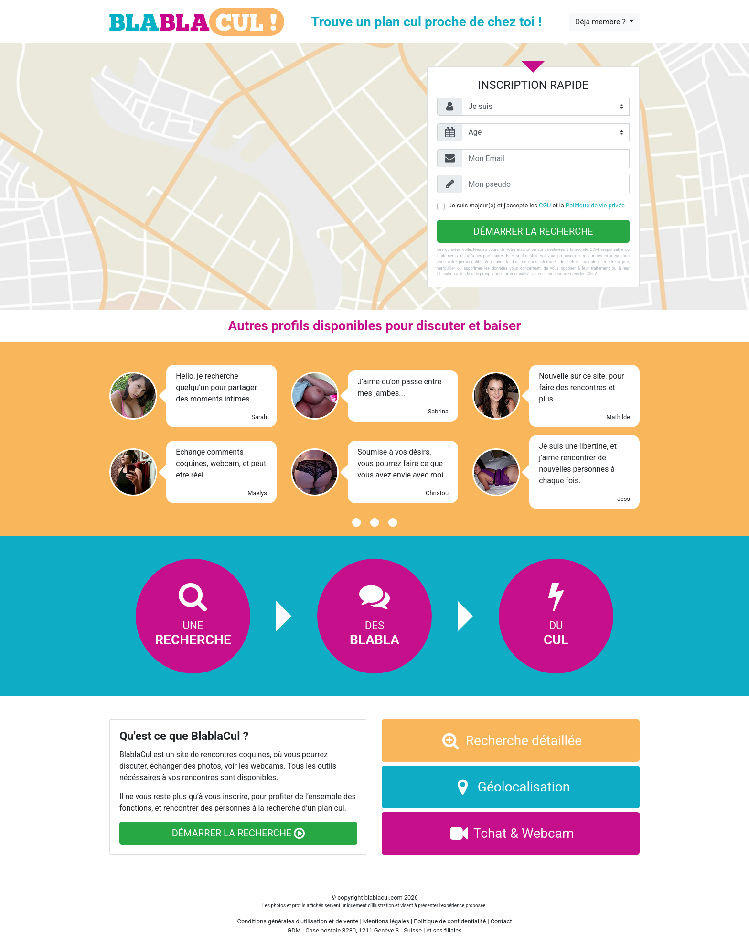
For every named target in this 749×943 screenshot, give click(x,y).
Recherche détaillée (510, 740)
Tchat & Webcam (511, 833)
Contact (501, 921)
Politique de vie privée (595, 205)
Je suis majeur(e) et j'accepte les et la (537, 205)
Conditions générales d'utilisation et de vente (298, 921)
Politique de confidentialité (450, 921)
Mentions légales (386, 921)
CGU (545, 205)
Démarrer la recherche (533, 231)
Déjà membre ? (601, 21)
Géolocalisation (510, 787)
